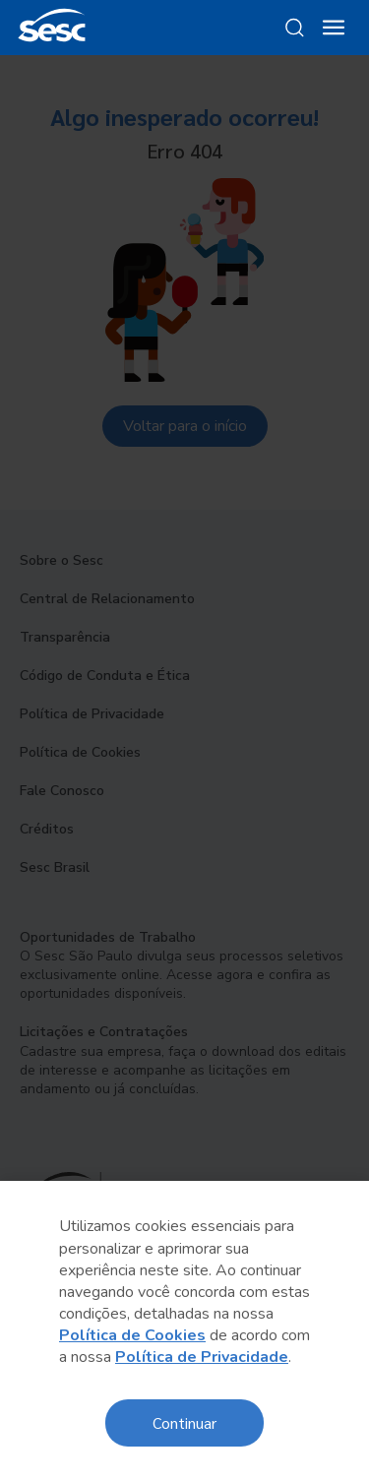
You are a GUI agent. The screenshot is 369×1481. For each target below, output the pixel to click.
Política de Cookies (132, 1335)
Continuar (184, 1422)
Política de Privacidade (201, 1357)
